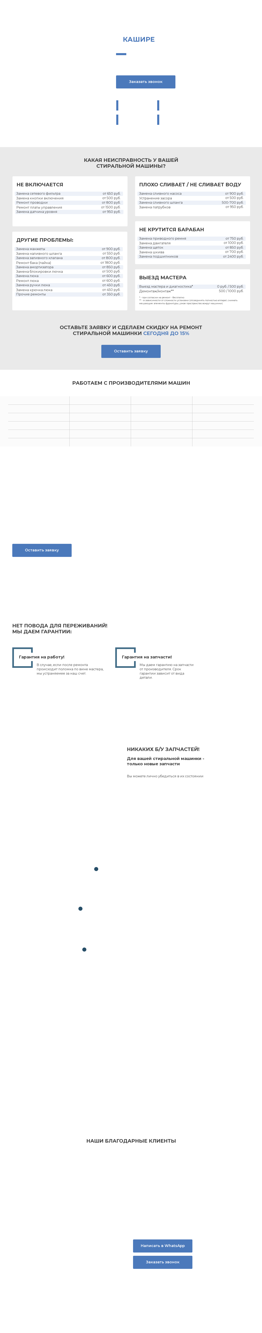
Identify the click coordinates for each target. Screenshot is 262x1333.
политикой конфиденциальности (175, 1056)
